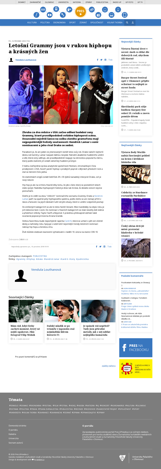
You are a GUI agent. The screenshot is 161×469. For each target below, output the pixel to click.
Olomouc (49, 2)
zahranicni (56, 412)
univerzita (15, 412)
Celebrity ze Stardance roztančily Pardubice (134, 194)
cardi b (65, 259)
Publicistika (102, 2)
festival (47, 405)
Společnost (96, 22)
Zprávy (89, 2)
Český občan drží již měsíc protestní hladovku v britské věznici (132, 230)
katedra (90, 405)
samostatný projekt (107, 409)
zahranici (44, 412)
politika (24, 409)
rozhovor (90, 409)
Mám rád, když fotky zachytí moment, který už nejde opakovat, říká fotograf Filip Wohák (25, 330)
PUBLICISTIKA (40, 256)
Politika (45, 22)
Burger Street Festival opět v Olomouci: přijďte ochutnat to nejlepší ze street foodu (135, 82)
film (56, 405)
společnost (125, 409)
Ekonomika (59, 22)
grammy (21, 259)
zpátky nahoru (109, 365)
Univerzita (63, 2)
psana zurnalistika (48, 409)
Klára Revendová (130, 288)
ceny (73, 259)
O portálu (13, 430)
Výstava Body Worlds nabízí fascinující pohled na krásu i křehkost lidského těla (135, 157)
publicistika (83, 259)
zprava (76, 412)
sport (136, 409)
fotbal (64, 405)
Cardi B (68, 221)
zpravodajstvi (89, 412)
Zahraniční (35, 2)
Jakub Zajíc (128, 321)
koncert (105, 405)
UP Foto (129, 2)
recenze (79, 409)
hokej (73, 405)
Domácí (21, 2)
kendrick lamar (52, 259)
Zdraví (83, 22)
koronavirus (118, 405)
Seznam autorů (16, 443)
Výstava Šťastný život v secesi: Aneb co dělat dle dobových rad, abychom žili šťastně (135, 53)
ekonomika (35, 405)
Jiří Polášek (128, 303)
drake (40, 259)
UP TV (140, 2)
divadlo (14, 405)
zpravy (101, 412)
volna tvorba (30, 412)
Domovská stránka (17, 425)
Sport (72, 22)
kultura (130, 405)
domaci (24, 405)
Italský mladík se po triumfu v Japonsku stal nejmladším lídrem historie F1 (60, 330)
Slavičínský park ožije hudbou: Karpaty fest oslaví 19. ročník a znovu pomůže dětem (135, 111)
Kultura (32, 22)
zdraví (67, 412)
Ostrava (14, 409)
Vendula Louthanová (26, 60)
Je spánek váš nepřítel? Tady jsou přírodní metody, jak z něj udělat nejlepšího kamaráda (96, 330)
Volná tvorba (114, 22)
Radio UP (117, 2)
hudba (81, 405)
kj (98, 405)
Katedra (77, 2)
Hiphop (31, 259)
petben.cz (40, 459)
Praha (34, 409)
